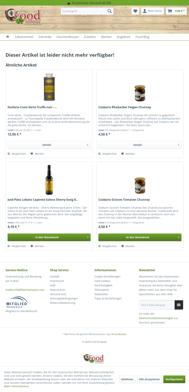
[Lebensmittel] (24, 36)
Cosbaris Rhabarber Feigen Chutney (124, 107)
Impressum (57, 281)
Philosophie (101, 289)
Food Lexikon (102, 281)
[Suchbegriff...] (87, 11)
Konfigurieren (174, 379)
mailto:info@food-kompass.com (25, 289)
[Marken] (106, 36)
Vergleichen (17, 153)
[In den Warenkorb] (49, 237)
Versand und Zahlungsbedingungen (64, 296)
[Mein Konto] (152, 11)
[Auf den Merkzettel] (37, 154)
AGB (52, 285)
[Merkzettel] (135, 11)
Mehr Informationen (16, 386)
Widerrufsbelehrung (62, 303)
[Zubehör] (90, 36)
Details (65, 144)
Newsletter (101, 294)
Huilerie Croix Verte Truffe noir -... (32, 107)
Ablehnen (127, 379)
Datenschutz (58, 289)
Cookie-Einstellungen (107, 276)
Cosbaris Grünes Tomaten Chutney (124, 200)
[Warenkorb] (176, 11)
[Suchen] (110, 11)
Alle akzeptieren (149, 379)
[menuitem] (87, 11)
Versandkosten (119, 334)
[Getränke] (45, 36)
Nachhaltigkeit (103, 285)
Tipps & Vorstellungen (108, 298)
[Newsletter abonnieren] (178, 305)
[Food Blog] (142, 36)
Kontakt (54, 276)
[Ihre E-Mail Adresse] (157, 305)
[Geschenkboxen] (67, 36)
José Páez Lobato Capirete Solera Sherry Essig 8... (43, 200)
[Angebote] (123, 36)
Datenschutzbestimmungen (156, 318)
